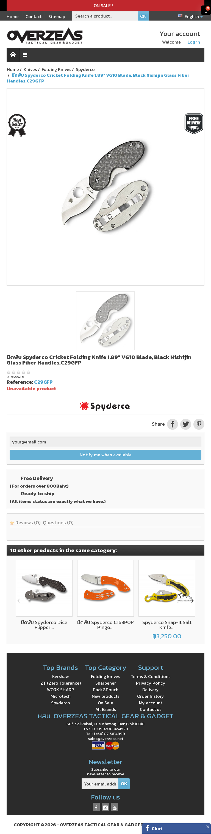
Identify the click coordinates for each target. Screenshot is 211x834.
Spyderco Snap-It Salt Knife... (166, 625)
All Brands (105, 709)
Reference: (20, 382)
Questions (58, 522)
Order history (150, 696)
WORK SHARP (60, 689)
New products (105, 696)
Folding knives (105, 676)
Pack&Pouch (105, 689)
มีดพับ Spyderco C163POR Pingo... (105, 625)
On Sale (105, 702)
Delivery (150, 689)
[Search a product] (105, 16)
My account (150, 702)
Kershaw (60, 676)
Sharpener (105, 683)
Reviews (25, 522)
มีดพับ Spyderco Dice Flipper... (44, 625)
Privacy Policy (150, 683)
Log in (194, 42)
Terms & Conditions (150, 676)
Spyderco (60, 702)
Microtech (61, 696)
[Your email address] (100, 783)
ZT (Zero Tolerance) (60, 683)
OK (143, 16)
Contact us (150, 709)
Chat (157, 828)
